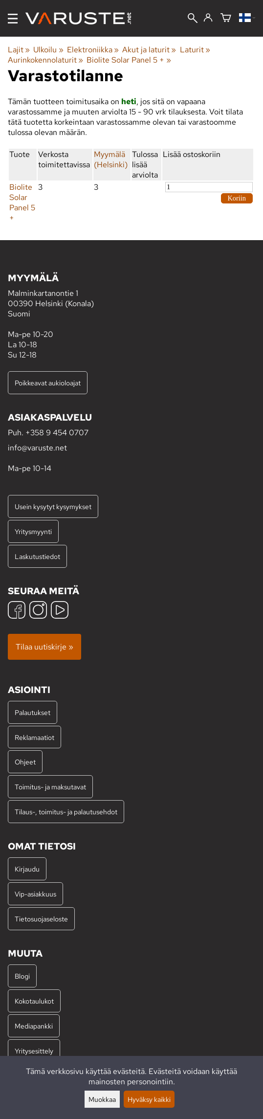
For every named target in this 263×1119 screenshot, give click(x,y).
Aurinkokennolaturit (45, 60)
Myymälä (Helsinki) (111, 159)
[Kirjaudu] (208, 18)
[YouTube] (59, 611)
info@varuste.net (37, 448)
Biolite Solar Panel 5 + (129, 60)
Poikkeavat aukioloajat (48, 382)
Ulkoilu (48, 50)
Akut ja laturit (149, 50)
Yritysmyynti (33, 531)
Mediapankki (34, 1025)
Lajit (19, 50)
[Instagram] (38, 611)
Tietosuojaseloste (41, 918)
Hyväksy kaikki (149, 1099)
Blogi (22, 976)
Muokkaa (102, 1099)
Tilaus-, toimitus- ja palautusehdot (66, 811)
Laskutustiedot (37, 556)
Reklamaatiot (34, 737)
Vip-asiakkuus (35, 893)
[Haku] (192, 19)
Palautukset (32, 712)
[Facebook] (16, 611)
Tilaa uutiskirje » (44, 647)
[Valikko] (13, 18)
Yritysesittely (34, 1050)
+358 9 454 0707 (56, 432)
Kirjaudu (27, 868)
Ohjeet (25, 761)
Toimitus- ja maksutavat (50, 786)
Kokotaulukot (34, 1001)
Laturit (195, 50)
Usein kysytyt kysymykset (53, 506)
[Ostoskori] (225, 18)
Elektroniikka (93, 50)
